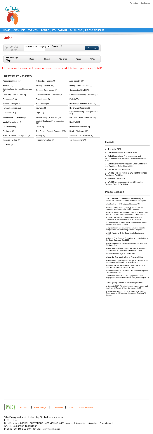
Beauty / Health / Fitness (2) (81, 85)
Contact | (72, 407)
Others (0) (40, 127)
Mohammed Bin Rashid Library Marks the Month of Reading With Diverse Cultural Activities (125, 266)
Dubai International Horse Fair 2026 (122, 153)
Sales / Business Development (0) (16, 136)
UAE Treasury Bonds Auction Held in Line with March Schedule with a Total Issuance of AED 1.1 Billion (126, 249)
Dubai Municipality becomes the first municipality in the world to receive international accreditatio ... (127, 261)
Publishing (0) (8, 131)
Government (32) (42, 104)
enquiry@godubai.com (51, 429)
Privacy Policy (105, 423)
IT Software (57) (9, 113)
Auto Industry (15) (77, 81)
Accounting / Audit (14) (12, 81)
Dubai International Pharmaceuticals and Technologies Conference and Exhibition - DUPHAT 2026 (126, 158)
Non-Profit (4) (75, 122)
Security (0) (40, 136)
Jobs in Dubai (57, 407)
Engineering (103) (10, 99)
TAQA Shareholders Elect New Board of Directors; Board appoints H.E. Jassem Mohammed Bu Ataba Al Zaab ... (126, 293)
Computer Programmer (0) (46, 90)
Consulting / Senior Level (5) (14, 95)
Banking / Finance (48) (45, 85)
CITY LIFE (19, 30)
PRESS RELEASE (94, 30)
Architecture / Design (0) (45, 81)
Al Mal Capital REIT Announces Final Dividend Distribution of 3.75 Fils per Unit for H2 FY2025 (124, 218)
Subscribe (93, 423)
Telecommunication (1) (45, 140)
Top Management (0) (78, 140)
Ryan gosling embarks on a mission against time (125, 283)
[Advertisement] (81, 15)
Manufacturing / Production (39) (48, 117)
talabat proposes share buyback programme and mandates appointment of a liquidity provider (125, 208)
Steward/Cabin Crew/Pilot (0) (81, 136)
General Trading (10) (11, 104)
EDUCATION (59, 30)
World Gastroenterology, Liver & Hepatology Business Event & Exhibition (124, 183)
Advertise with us (86, 407)
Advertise (134, 3)
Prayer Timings (40, 407)
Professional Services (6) (80, 127)
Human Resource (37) (12, 108)
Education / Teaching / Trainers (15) (84, 95)
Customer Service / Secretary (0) (49, 95)
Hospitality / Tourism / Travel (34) (83, 104)
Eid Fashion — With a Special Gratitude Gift (124, 204)
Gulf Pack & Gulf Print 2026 (119, 169)
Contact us (145, 3)
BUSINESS (76, 30)
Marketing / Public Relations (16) (83, 117)
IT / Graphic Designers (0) (80, 108)
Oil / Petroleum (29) (11, 127)
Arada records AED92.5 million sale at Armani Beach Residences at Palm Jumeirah (126, 223)
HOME (6, 30)
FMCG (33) (74, 99)
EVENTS (33, 30)
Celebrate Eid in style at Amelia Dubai (122, 254)
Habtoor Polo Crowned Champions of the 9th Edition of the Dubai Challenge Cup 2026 (127, 239)
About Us (23, 407)
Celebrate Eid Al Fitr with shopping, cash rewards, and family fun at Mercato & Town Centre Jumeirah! (127, 287)
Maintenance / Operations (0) (14, 117)
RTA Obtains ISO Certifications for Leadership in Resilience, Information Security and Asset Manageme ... (127, 199)
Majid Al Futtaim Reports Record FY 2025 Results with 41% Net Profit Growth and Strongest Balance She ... (127, 213)
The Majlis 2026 (114, 149)
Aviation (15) (8, 85)
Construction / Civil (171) (79, 90)
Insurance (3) (41, 108)
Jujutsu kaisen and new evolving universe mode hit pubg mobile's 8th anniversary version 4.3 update (125, 229)
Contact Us (80, 423)
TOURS (45, 30)
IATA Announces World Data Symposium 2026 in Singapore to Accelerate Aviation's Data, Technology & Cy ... (127, 277)
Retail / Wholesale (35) (79, 131)
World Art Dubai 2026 (116, 178)
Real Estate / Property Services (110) (51, 131)
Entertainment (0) (43, 99)
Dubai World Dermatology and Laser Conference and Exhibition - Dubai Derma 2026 (126, 165)
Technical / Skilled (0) (11, 140)
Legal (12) (40, 113)
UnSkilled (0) (8, 144)
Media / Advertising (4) (12, 122)
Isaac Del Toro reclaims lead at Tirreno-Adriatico (125, 257)
